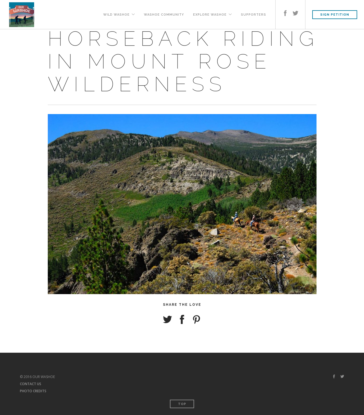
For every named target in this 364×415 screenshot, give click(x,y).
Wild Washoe (116, 14)
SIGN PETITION (334, 14)
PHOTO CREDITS (33, 391)
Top (182, 404)
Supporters (253, 14)
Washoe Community (164, 14)
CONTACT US (30, 383)
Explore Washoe (210, 14)
